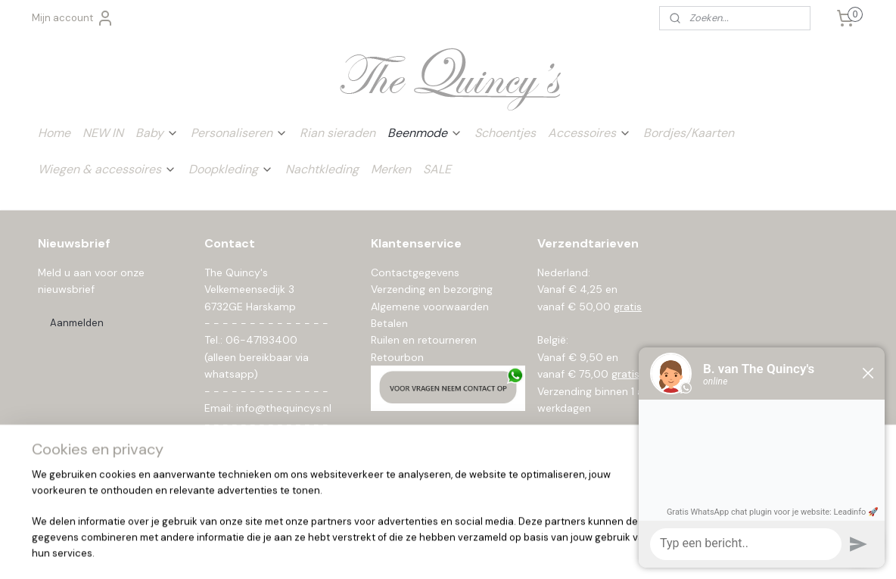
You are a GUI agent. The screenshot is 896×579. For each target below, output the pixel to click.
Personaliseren (239, 133)
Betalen (389, 323)
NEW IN (102, 133)
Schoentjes (505, 133)
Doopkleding (230, 169)
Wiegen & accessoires (107, 169)
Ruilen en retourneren (424, 340)
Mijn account (73, 18)
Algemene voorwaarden (430, 306)
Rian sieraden (337, 133)
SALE (437, 169)
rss (428, 551)
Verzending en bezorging (432, 289)
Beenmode (424, 133)
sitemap (398, 551)
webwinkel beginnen (479, 551)
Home (54, 133)
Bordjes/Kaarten (688, 133)
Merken (391, 169)
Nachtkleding (322, 169)
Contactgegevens (415, 272)
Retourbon (397, 357)
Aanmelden (77, 322)
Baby (157, 133)
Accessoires (589, 133)
